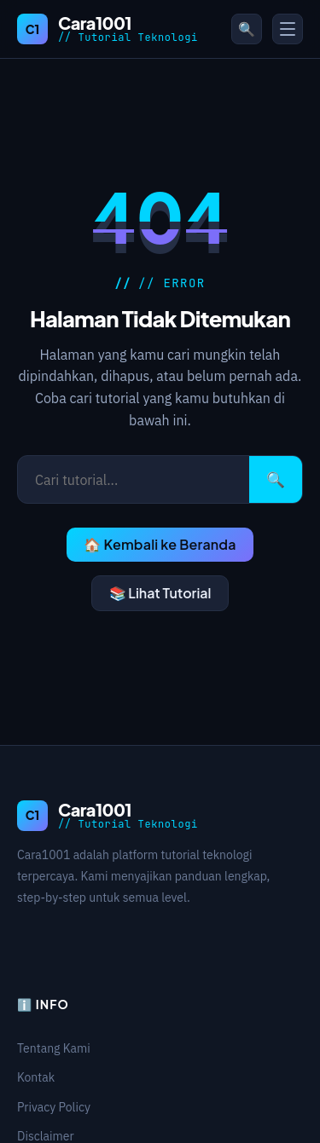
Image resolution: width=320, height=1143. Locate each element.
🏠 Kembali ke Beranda (160, 544)
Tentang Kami (53, 1048)
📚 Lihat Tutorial (160, 593)
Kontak (36, 1077)
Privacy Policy (53, 1107)
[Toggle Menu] (287, 29)
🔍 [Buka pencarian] (246, 29)
